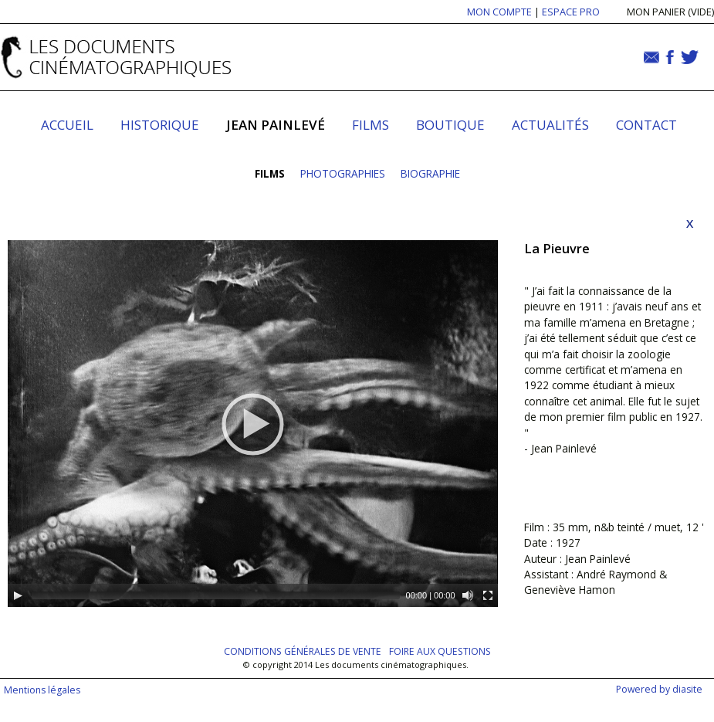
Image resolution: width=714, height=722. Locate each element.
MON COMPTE (499, 12)
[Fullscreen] (488, 595)
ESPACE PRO (571, 12)
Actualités (550, 125)
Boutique (450, 125)
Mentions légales (42, 690)
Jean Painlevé (275, 125)
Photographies (342, 173)
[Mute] (468, 595)
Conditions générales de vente (302, 651)
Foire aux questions (440, 651)
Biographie (430, 173)
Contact (646, 125)
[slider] (216, 595)
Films (370, 125)
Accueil (67, 125)
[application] (253, 423)
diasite (687, 689)
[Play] (18, 595)
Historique (159, 125)
